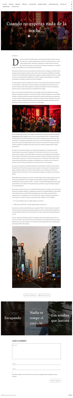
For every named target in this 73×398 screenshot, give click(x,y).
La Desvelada (35, 35)
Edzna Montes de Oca (37, 327)
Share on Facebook (30, 295)
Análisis (24, 4)
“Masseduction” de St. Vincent (20, 136)
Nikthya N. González (13, 322)
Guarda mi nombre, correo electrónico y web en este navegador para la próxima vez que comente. (34, 375)
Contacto (63, 4)
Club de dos (15, 6)
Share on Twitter (44, 295)
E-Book (5, 4)
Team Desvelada (53, 4)
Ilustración (32, 4)
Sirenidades (6, 6)
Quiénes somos (42, 4)
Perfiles (11, 4)
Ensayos (17, 4)
